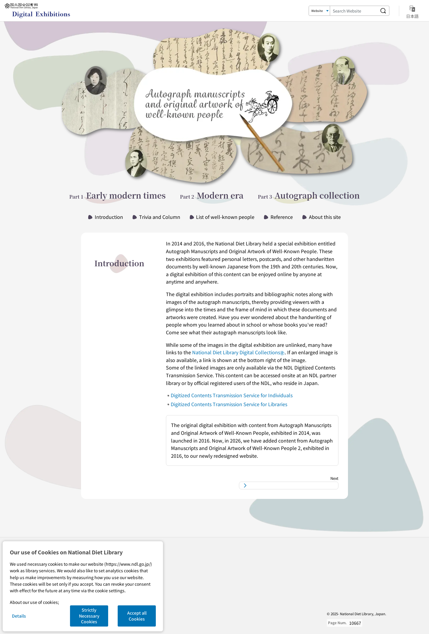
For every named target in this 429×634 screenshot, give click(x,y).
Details (19, 616)
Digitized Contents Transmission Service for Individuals (232, 395)
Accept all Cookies (137, 616)
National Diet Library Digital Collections (238, 352)
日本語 (412, 11)
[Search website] (383, 11)
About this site (325, 216)
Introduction (109, 216)
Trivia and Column (159, 216)
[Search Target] (319, 11)
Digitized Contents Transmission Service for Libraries (229, 404)
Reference (282, 216)
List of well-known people (225, 216)
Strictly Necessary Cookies (89, 615)
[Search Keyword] (353, 11)
